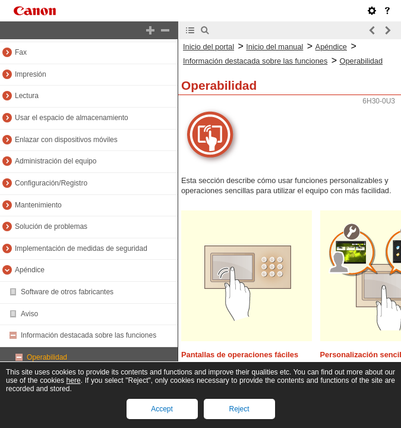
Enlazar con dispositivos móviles (66, 140)
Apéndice (30, 270)
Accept (162, 409)
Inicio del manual (274, 46)
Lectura (27, 96)
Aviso (29, 314)
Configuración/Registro (51, 183)
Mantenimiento (38, 205)
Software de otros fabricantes (67, 292)
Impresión (30, 74)
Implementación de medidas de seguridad (81, 248)
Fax (21, 52)
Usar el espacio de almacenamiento (71, 118)
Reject (239, 409)
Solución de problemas (51, 226)
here (74, 380)
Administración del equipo (55, 161)
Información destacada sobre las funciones (88, 335)
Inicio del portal (208, 46)
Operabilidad (47, 357)
